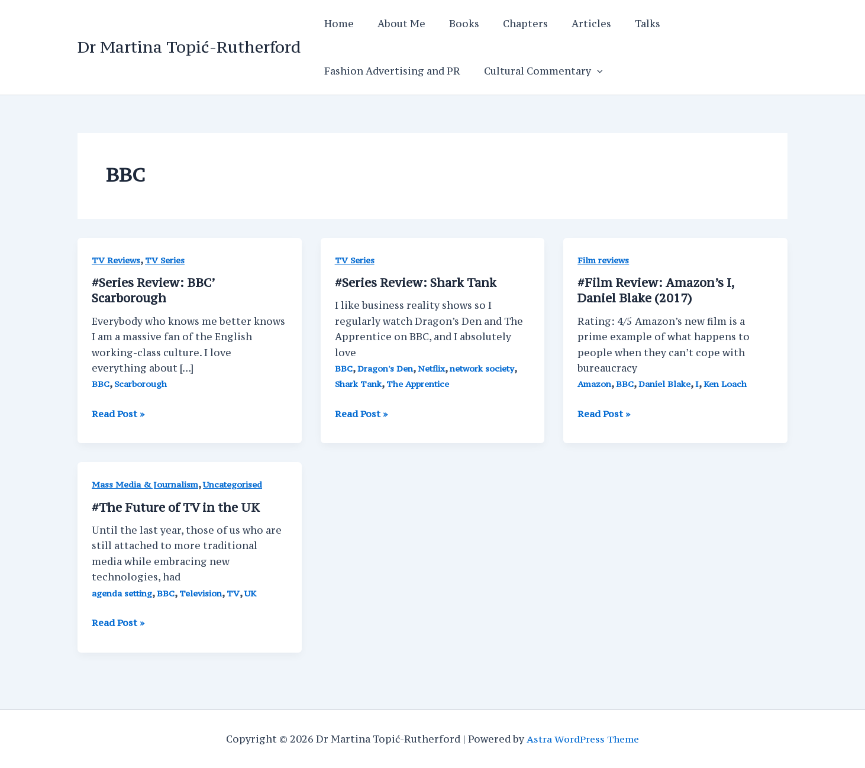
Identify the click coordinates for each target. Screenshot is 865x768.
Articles (570, 23)
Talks (621, 23)
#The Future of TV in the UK (176, 507)
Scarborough (141, 383)
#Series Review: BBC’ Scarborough (153, 290)
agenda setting (122, 592)
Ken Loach (728, 383)
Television (202, 592)
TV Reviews (116, 260)
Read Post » (119, 413)
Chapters (508, 23)
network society (485, 368)
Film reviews (603, 260)
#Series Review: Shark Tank (417, 283)
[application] (590, 71)
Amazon (595, 383)
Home (336, 23)
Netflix (434, 368)
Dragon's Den (386, 368)
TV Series (165, 260)
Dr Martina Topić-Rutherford (189, 47)
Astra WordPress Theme (583, 738)
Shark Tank (359, 383)
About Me (394, 23)
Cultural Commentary (536, 71)
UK (252, 592)
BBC (100, 383)
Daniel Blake (666, 383)
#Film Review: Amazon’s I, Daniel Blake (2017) (656, 290)
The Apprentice (420, 383)
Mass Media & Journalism (146, 484)
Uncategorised (235, 484)
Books (452, 23)
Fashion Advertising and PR (390, 71)
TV (234, 592)
